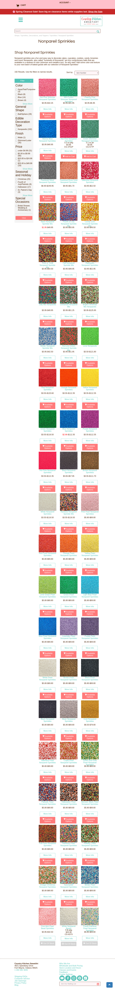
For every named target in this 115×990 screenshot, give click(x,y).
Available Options (48, 115)
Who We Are (64, 964)
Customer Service (22, 979)
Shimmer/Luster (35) (23, 141)
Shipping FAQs (21, 976)
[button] (109, 985)
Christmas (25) (23, 179)
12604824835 (21, 970)
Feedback (63, 972)
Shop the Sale (95, 11)
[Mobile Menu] (20, 20)
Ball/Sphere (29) (24, 114)
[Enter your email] (80, 984)
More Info (47, 109)
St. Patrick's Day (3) (24, 191)
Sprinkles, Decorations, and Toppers (34, 35)
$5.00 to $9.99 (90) (23, 155)
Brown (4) (21, 100)
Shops (17, 35)
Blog (16, 985)
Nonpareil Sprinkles (66, 35)
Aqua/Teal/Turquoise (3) (24, 90)
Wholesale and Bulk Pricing (71, 966)
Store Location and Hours (70, 968)
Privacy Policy (21, 983)
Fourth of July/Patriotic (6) (24, 183)
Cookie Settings (66, 974)
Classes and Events (67, 970)
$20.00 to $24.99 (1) (24, 159)
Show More (27, 104)
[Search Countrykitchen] (58, 31)
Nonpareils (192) (24, 129)
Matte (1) (21, 137)
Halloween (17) (23, 187)
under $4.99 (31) (24, 151)
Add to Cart (69, 156)
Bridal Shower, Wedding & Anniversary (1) (23, 208)
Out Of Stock (47, 944)
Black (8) (20, 94)
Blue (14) (21, 97)
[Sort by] (87, 73)
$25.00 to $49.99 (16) (24, 164)
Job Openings (20, 981)
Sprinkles (53, 35)
